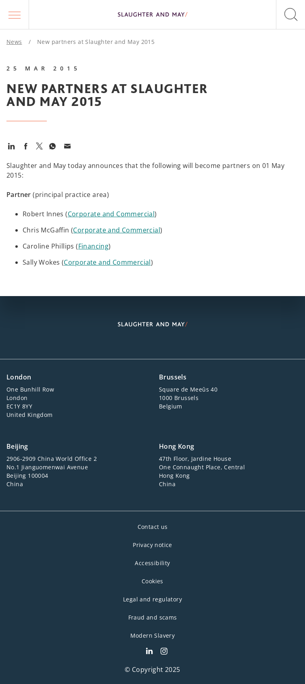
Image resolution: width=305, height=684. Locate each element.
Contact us (153, 527)
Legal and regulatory (152, 599)
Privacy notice (152, 545)
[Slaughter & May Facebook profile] (164, 652)
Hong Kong (176, 446)
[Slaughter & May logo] (152, 14)
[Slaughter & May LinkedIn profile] (149, 652)
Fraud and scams (152, 617)
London (18, 377)
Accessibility (152, 563)
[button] (14, 14)
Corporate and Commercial (111, 213)
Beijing (17, 446)
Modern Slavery (152, 635)
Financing (93, 246)
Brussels (172, 377)
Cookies (152, 581)
